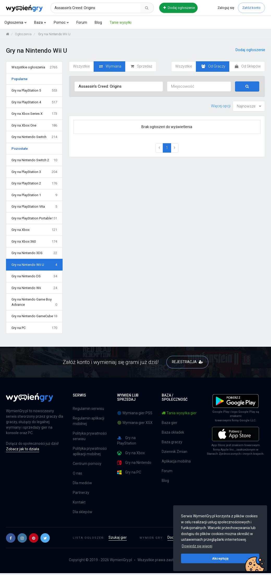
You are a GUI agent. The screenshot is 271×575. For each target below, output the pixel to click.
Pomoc (59, 22)
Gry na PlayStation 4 (34, 102)
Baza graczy (172, 442)
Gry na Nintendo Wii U (34, 264)
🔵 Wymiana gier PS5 (134, 413)
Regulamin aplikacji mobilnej (88, 421)
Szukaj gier (118, 538)
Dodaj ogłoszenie (179, 8)
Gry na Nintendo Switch (34, 137)
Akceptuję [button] (220, 558)
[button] (10, 538)
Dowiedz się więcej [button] (197, 546)
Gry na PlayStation (126, 440)
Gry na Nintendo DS (34, 276)
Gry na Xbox (34, 229)
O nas (77, 473)
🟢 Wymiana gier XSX (135, 423)
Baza (38, 22)
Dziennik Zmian (174, 452)
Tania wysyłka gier (179, 413)
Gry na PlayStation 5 (34, 90)
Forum (81, 22)
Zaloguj (226, 8)
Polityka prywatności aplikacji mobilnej (90, 451)
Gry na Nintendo (134, 462)
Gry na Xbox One (34, 125)
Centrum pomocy (87, 464)
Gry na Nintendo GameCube (34, 316)
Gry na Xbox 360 (34, 241)
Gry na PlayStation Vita (34, 206)
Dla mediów (82, 483)
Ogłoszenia (13, 22)
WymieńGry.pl (121, 560)
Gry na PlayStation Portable (34, 218)
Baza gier (169, 423)
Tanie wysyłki (120, 22)
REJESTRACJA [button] (187, 362)
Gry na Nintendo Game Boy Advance (34, 302)
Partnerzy (81, 493)
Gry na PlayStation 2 (34, 183)
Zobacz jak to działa (22, 449)
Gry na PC (34, 328)
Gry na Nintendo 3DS (34, 253)
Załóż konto (251, 8)
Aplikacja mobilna (176, 461)
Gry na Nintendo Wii (34, 288)
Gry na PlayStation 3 (34, 172)
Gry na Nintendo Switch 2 (34, 160)
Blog (98, 22)
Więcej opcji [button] (221, 106)
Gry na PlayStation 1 (34, 195)
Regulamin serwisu (88, 409)
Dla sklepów (82, 512)
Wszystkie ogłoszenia (34, 67)
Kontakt (79, 502)
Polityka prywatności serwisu (90, 436)
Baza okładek (173, 432)
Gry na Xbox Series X (34, 113)
